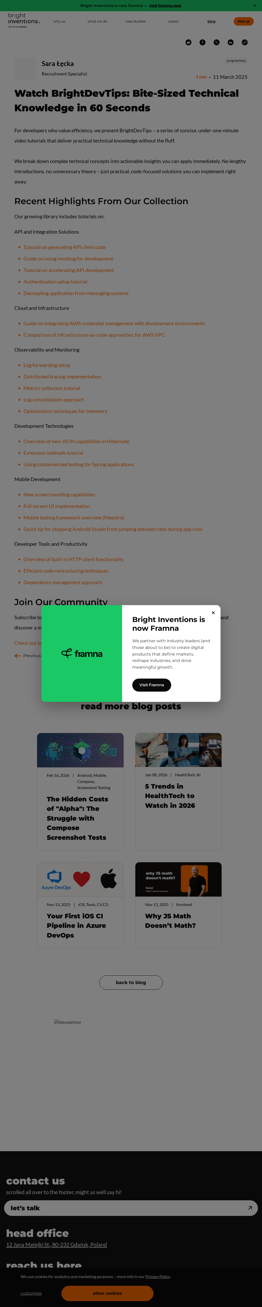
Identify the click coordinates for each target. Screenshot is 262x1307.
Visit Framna (151, 684)
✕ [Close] (213, 613)
